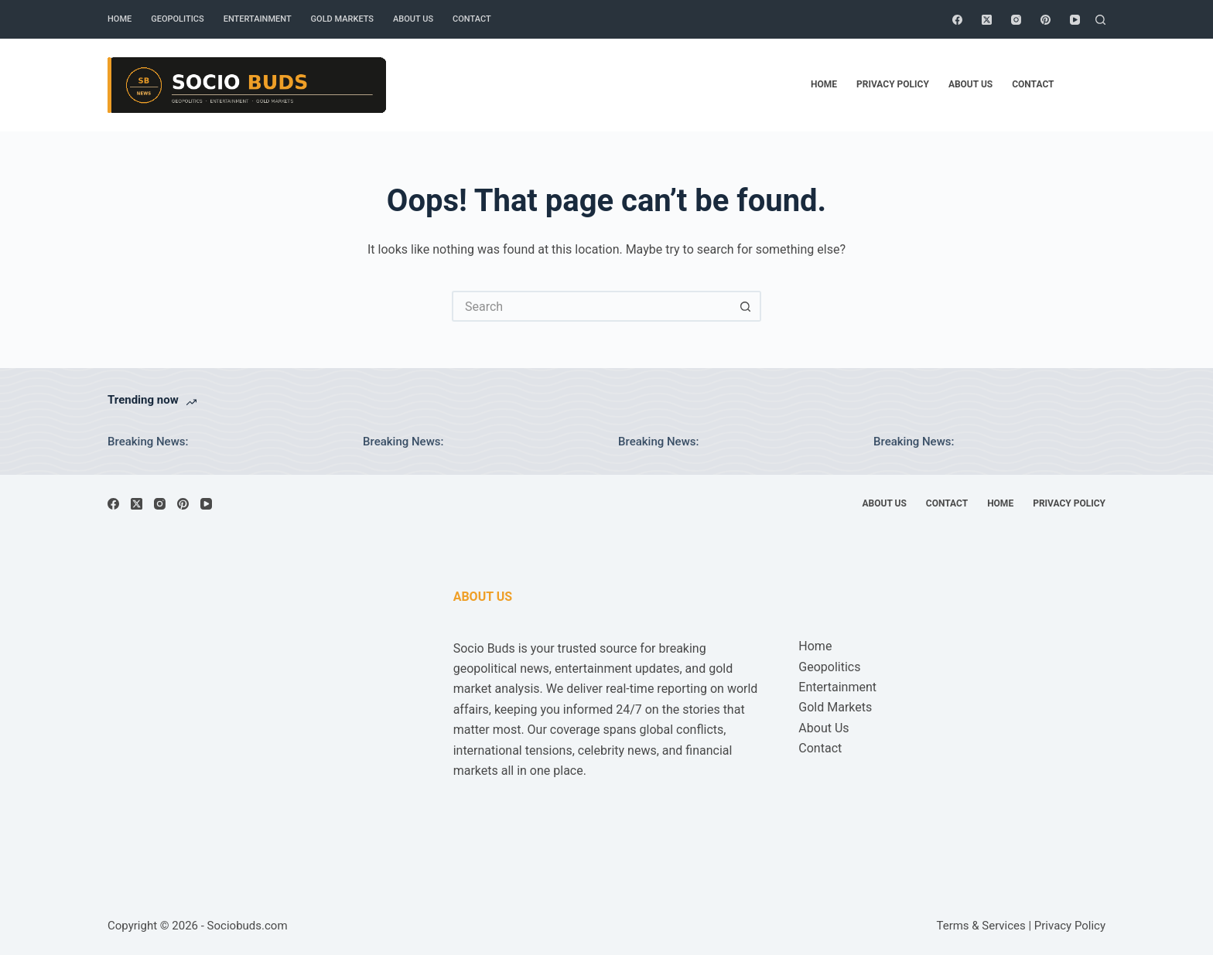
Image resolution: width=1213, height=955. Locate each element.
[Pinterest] (1045, 20)
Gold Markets (342, 19)
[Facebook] (957, 20)
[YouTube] (1075, 20)
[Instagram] (1016, 20)
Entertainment (258, 19)
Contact (472, 19)
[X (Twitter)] (987, 20)
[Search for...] (591, 306)
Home (120, 19)
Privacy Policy (892, 84)
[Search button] (745, 306)
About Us (413, 19)
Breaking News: (148, 442)
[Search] (1100, 20)
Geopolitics (177, 19)
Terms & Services (981, 926)
